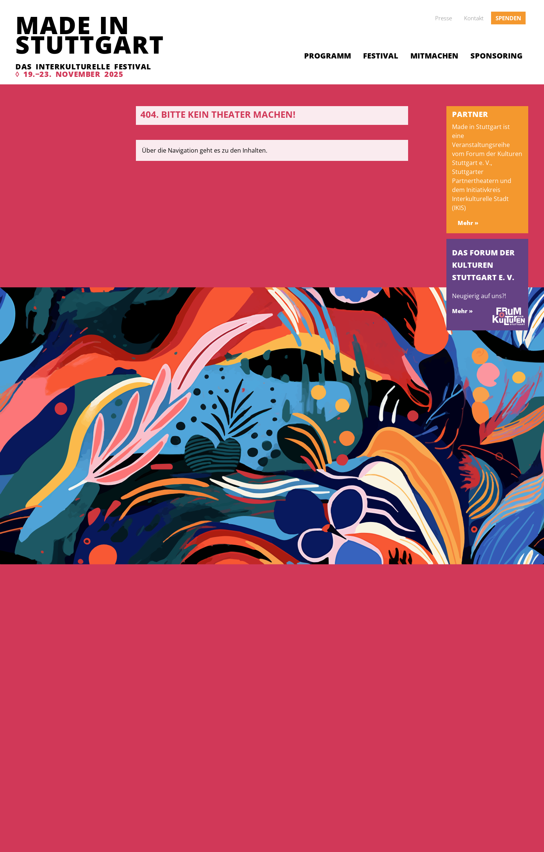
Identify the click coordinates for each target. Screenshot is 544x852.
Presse (443, 18)
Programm (327, 56)
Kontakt (474, 18)
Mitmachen (434, 56)
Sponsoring (496, 56)
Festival (380, 56)
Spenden (508, 18)
